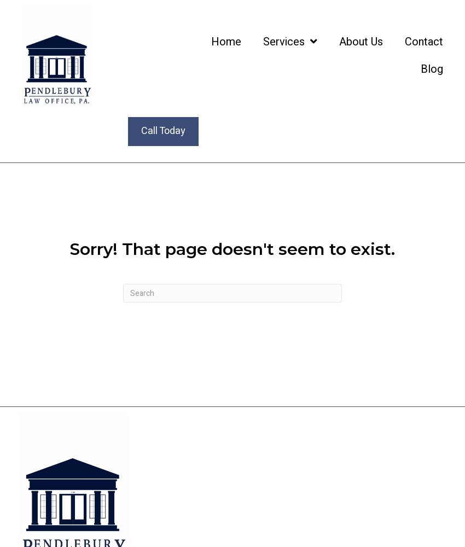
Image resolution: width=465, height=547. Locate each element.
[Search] (232, 293)
